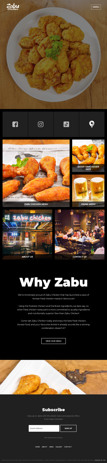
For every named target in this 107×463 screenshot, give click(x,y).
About (44, 447)
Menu (96, 7)
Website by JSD (100, 460)
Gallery (59, 447)
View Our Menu (53, 341)
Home (37, 447)
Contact (68, 447)
